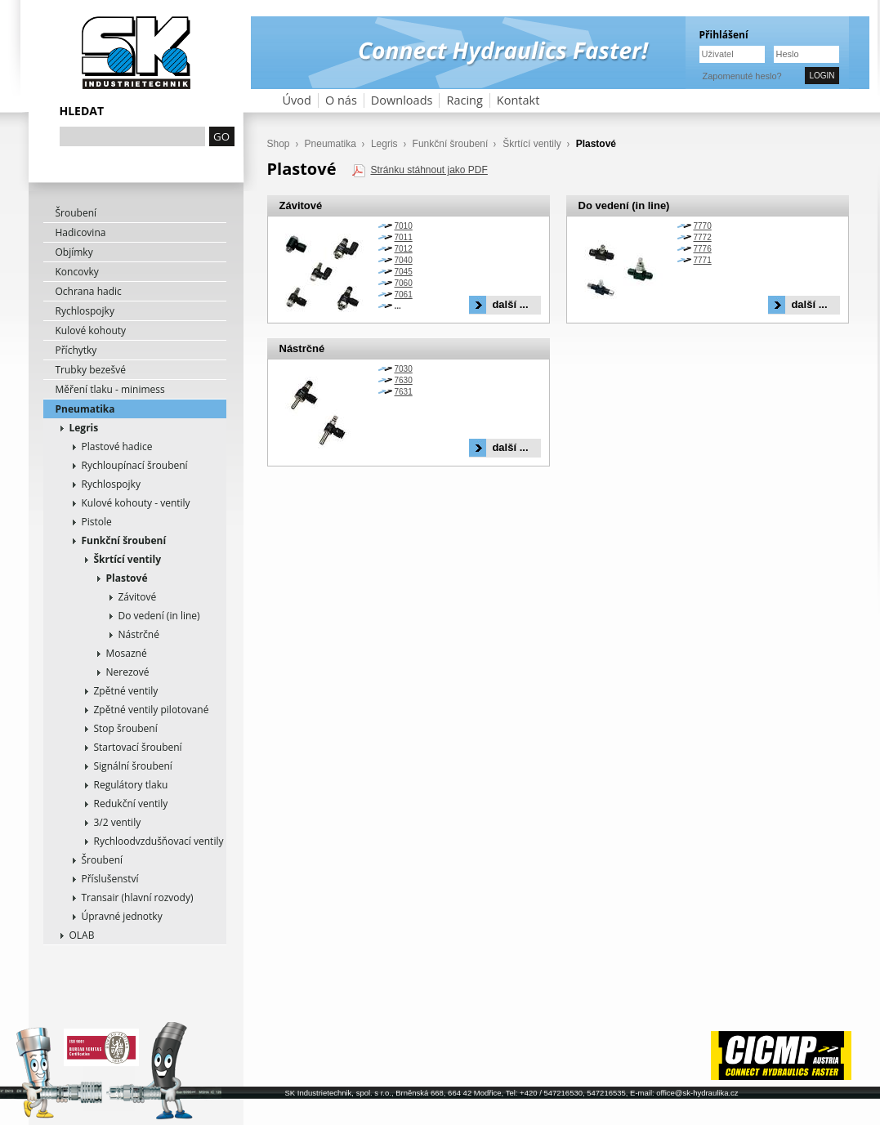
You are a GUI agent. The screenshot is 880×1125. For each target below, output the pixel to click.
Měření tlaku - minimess (110, 389)
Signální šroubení (133, 766)
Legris (84, 428)
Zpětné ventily (126, 691)
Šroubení (76, 213)
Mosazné (126, 653)
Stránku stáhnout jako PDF (428, 170)
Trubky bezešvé (91, 370)
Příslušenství (110, 879)
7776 (703, 248)
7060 (404, 283)
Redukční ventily (131, 803)
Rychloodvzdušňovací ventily (159, 841)
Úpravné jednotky (122, 916)
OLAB (82, 935)
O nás (341, 100)
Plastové (127, 578)
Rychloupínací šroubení (135, 465)
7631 (404, 391)
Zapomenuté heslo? (742, 76)
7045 (404, 271)
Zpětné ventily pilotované (151, 709)
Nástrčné (138, 634)
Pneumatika (85, 409)
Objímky (74, 252)
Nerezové (128, 672)
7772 (703, 237)
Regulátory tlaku (131, 785)
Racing (464, 100)
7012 (404, 248)
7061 (404, 294)
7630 (404, 380)
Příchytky (76, 350)
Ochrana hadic (89, 291)
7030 (404, 368)
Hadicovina (81, 232)
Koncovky (77, 272)
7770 (703, 225)
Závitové (137, 597)
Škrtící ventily (127, 559)
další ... (510, 304)
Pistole (97, 522)
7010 (404, 225)
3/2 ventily (117, 822)
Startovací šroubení (138, 747)
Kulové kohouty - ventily (136, 503)
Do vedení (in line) (159, 615)
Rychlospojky (85, 311)
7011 (404, 237)
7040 (404, 260)
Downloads (402, 100)
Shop (278, 144)
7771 (703, 260)
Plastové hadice (117, 446)
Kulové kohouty (91, 330)
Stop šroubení (126, 728)
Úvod (297, 100)
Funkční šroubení (124, 540)
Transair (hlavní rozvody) (138, 897)
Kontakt (518, 100)
